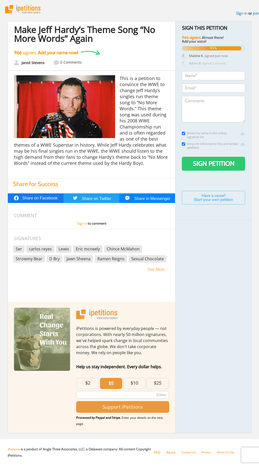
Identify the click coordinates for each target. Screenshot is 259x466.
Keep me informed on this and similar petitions (210, 147)
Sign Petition (213, 165)
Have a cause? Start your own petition (213, 199)
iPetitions (26, 10)
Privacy (209, 452)
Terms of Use (230, 452)
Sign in (241, 14)
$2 (87, 385)
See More (156, 271)
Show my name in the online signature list (204, 136)
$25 (157, 385)
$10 (134, 385)
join (256, 14)
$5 (111, 385)
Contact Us (189, 452)
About (171, 452)
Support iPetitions (122, 408)
